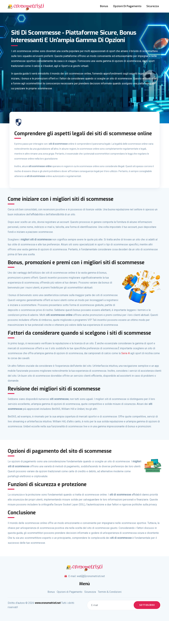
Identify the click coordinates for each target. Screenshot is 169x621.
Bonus (104, 6)
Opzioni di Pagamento (127, 6)
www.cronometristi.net (48, 602)
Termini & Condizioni (109, 591)
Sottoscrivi (147, 605)
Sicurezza (152, 6)
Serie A (125, 353)
